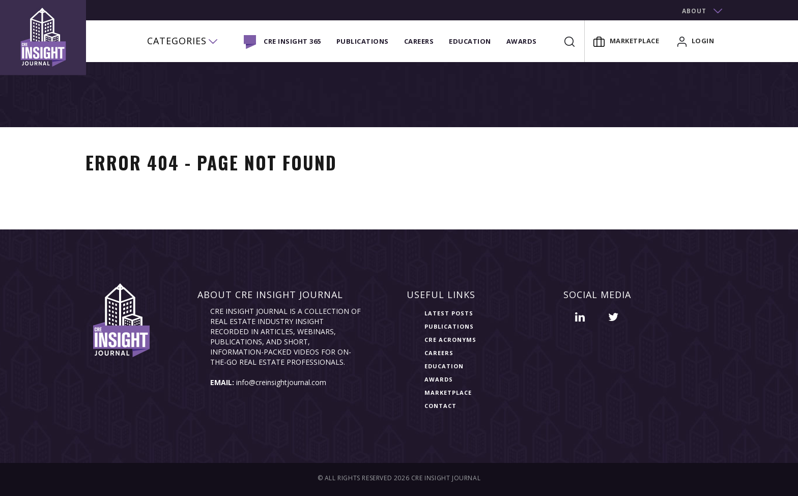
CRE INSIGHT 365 (292, 41)
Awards (521, 41)
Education (470, 41)
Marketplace (626, 40)
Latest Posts (448, 313)
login (696, 40)
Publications (362, 41)
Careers (419, 41)
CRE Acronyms (450, 339)
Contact (440, 406)
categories (177, 41)
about (694, 11)
